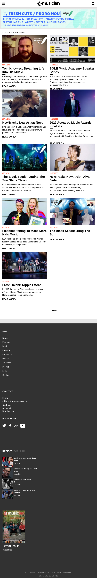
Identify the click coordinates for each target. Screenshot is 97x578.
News (4, 338)
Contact (5, 375)
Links (4, 371)
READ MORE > (9, 86)
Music (5, 346)
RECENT (7, 451)
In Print (5, 367)
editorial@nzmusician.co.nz (14, 401)
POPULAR (19, 451)
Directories (7, 354)
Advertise (6, 363)
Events (5, 359)
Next (54, 311)
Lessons (6, 350)
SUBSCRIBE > (8, 550)
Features (6, 342)
